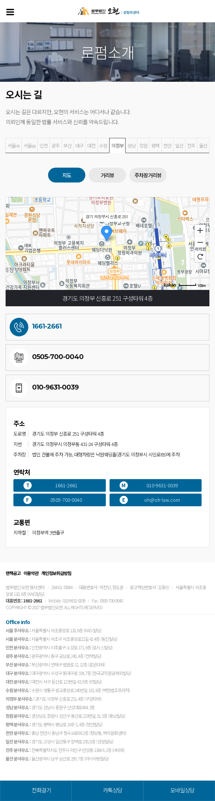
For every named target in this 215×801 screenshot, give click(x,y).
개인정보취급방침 (56, 573)
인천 (43, 145)
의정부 (117, 145)
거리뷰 (107, 175)
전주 (191, 145)
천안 (167, 145)
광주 (55, 145)
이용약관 (30, 573)
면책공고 (13, 573)
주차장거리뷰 (148, 175)
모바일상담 (182, 790)
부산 (67, 145)
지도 (66, 175)
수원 (103, 145)
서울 (13, 145)
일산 (179, 145)
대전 (91, 145)
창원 (143, 145)
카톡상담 (112, 790)
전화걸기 (41, 790)
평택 (155, 145)
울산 (203, 145)
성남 (131, 145)
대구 (79, 145)
